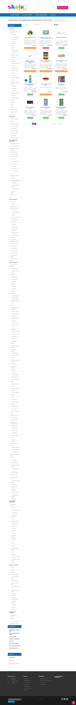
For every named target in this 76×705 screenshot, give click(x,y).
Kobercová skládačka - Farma (46, 108)
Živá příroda (14, 224)
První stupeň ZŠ (13, 199)
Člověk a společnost (15, 154)
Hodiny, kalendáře (15, 50)
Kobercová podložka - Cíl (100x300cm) (30, 84)
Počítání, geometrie (15, 37)
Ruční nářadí (14, 432)
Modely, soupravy (15, 97)
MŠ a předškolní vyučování (13, 141)
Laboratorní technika (16, 556)
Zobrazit (26, 24)
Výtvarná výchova (14, 248)
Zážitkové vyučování (15, 137)
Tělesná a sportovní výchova (14, 455)
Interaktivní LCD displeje (13, 616)
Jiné (12, 303)
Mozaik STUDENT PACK (14, 583)
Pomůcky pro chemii (15, 93)
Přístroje (13, 57)
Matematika (13, 284)
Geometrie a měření (16, 212)
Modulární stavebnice (13, 440)
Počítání (12, 121)
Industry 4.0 (14, 528)
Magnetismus (14, 336)
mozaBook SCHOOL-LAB (15, 587)
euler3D (13, 609)
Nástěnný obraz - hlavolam (61, 84)
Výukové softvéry (15, 492)
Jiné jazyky (14, 281)
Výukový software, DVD (15, 271)
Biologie (12, 357)
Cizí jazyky (13, 204)
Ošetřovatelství (15, 512)
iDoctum (12, 569)
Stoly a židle (14, 182)
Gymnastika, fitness (16, 468)
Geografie (13, 394)
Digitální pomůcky (14, 486)
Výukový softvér (15, 219)
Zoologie (13, 372)
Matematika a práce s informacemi (14, 149)
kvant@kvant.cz (14, 682)
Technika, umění (14, 109)
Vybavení (12, 114)
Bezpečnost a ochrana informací (46, 680)
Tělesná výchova (14, 250)
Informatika (13, 293)
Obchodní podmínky (43, 678)
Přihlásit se (65, 1)
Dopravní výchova (14, 252)
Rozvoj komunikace (15, 146)
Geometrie (14, 288)
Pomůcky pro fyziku (14, 55)
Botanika (13, 369)
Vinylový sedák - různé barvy (46, 84)
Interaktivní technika (12, 612)
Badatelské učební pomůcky (15, 495)
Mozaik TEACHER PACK (14, 577)
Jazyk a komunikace (15, 143)
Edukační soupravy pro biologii (15, 361)
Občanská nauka (14, 404)
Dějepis (12, 102)
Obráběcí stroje (15, 428)
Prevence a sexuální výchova (15, 481)
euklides (13, 607)
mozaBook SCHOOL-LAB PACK (15, 591)
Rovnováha (14, 460)
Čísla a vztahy (14, 210)
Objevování (14, 52)
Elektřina (13, 338)
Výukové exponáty (13, 643)
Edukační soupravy (15, 447)
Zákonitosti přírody (14, 123)
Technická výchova (14, 425)
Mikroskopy (14, 88)
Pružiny (13, 72)
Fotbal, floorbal (15, 462)
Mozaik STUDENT (15, 580)
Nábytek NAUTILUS (13, 648)
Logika (13, 45)
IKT (11, 197)
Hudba (12, 107)
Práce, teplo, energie (16, 334)
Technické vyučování (15, 521)
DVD (12, 386)
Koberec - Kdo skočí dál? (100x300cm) (45, 61)
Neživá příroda (15, 377)
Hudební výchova (14, 245)
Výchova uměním (14, 419)
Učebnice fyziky (13, 636)
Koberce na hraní (15, 180)
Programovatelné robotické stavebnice (15, 296)
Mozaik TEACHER (15, 574)
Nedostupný (12, 660)
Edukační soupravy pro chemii (15, 346)
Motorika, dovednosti (13, 42)
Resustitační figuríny (16, 510)
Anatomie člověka (15, 374)
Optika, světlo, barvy (16, 331)
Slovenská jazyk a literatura (14, 265)
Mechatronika (14, 525)
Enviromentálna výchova (14, 549)
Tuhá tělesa (14, 320)
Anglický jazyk (14, 276)
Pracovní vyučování (15, 161)
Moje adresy (26, 684)
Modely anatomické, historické (15, 389)
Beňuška (12, 567)
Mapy (13, 397)
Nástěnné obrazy (15, 384)
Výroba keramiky (15, 435)
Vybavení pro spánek (14, 192)
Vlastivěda (13, 237)
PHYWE (13, 562)
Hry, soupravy (14, 409)
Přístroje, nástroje (15, 232)
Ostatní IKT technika (15, 623)
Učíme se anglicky (14, 119)
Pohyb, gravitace (15, 325)
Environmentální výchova (13, 256)
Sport (12, 104)
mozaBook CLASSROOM (13, 594)
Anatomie (14, 508)
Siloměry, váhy (14, 68)
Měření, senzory (15, 316)
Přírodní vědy (13, 539)
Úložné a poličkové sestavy (15, 186)
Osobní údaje (26, 686)
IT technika (14, 498)
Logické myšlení (14, 128)
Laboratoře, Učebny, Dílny (14, 630)
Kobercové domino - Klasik (30, 108)
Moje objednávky (27, 680)
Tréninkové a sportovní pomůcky (14, 471)
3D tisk (13, 437)
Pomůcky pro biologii (15, 77)
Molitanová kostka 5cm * (30, 38)
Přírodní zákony (15, 226)
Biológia (13, 543)
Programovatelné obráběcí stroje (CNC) (15, 300)
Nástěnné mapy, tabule (14, 83)
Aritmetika (14, 286)
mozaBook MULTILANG (13, 602)
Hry (12, 457)
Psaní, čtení (14, 34)
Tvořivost (13, 159)
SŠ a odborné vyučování (12, 501)
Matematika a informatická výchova (14, 207)
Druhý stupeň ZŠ (13, 262)
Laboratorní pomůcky (13, 350)
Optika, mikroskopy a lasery (14, 634)
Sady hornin (14, 399)
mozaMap (14, 604)
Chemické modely (15, 353)
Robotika (13, 530)
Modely (13, 80)
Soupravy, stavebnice (13, 60)
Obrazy (13, 518)
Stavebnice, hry (15, 39)
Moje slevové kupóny (28, 688)
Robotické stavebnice (13, 489)
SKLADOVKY (11, 28)
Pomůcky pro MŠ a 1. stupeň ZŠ (14, 32)
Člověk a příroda (14, 152)
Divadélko (14, 166)
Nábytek (13, 178)
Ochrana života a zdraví (13, 259)
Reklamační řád (43, 684)
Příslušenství (14, 75)
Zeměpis (12, 100)
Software (12, 618)
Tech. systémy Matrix (14, 645)
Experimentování (14, 133)
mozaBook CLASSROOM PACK (14, 598)
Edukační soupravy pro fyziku (15, 308)
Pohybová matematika (61, 37)
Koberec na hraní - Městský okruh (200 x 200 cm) (30, 61)
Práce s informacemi (16, 217)
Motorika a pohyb (14, 130)
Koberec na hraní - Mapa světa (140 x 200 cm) (45, 38)
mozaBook (13, 572)
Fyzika (12, 305)
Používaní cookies (43, 682)
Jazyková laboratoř (15, 621)
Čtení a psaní (13, 135)
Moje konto (59, 1)
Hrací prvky (13, 194)
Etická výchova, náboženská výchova (14, 240)
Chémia (13, 546)
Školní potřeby (13, 112)
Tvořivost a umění (14, 126)
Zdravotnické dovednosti (14, 516)
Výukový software (15, 313)
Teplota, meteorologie (13, 328)
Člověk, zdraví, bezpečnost (14, 229)
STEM (13, 552)
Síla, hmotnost (14, 323)
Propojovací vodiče (15, 63)
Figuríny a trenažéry (14, 638)
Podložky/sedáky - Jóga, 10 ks (61, 61)
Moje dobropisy (27, 682)
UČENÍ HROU (12, 116)
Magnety (13, 65)
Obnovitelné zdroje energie (15, 560)
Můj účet (25, 676)
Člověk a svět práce (14, 156)
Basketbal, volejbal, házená (15, 465)
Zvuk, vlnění (14, 341)
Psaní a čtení (13, 201)
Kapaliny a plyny (15, 318)
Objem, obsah (14, 70)
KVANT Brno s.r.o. (12, 676)
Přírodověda (13, 222)
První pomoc (14, 484)
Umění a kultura (14, 163)
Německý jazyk (15, 279)
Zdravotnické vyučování (13, 505)
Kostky (13, 48)
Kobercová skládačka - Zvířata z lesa (61, 108)
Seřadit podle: (37, 24)
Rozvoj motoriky (15, 170)
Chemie (12, 343)
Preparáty (14, 86)
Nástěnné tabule (15, 268)
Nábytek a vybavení (15, 175)
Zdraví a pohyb (14, 168)
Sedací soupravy (15, 188)
